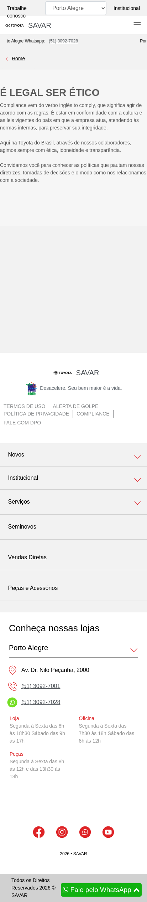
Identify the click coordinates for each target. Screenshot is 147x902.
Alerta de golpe (75, 406)
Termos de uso (24, 406)
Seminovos (22, 527)
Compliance (93, 414)
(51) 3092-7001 (40, 686)
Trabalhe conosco (17, 12)
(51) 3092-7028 (70, 41)
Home (18, 58)
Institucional (127, 8)
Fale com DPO (22, 422)
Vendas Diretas (27, 557)
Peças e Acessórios (33, 588)
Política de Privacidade (36, 414)
